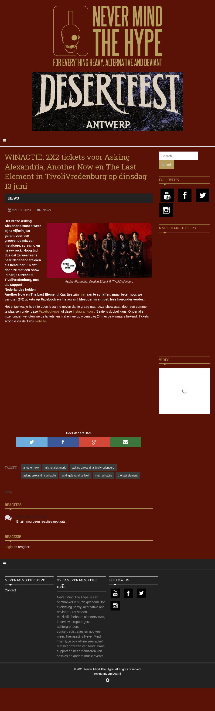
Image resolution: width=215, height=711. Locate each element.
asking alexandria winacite (39, 475)
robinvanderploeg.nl (107, 673)
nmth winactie (103, 475)
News (13, 198)
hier (83, 294)
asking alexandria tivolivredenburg (93, 467)
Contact (10, 590)
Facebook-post (49, 311)
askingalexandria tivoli (75, 475)
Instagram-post (84, 311)
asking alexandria (55, 467)
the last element (128, 475)
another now (31, 467)
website (40, 321)
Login (9, 547)
